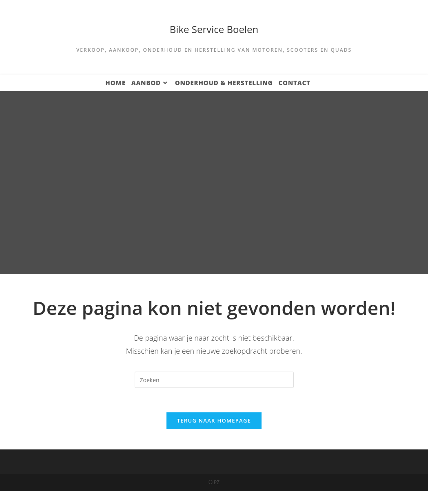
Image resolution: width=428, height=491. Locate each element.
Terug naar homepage (214, 420)
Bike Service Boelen (214, 29)
